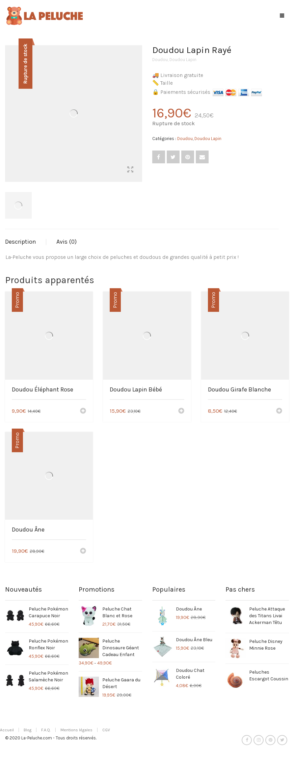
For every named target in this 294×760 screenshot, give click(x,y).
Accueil (7, 730)
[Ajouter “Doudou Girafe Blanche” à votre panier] (279, 411)
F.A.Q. (46, 730)
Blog (27, 730)
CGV (106, 730)
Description (20, 241)
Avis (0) (66, 241)
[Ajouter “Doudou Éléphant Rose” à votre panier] (83, 411)
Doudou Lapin (182, 59)
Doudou (160, 59)
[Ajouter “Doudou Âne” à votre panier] (83, 551)
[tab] (25, 242)
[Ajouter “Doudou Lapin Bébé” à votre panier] (181, 411)
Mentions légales (76, 730)
